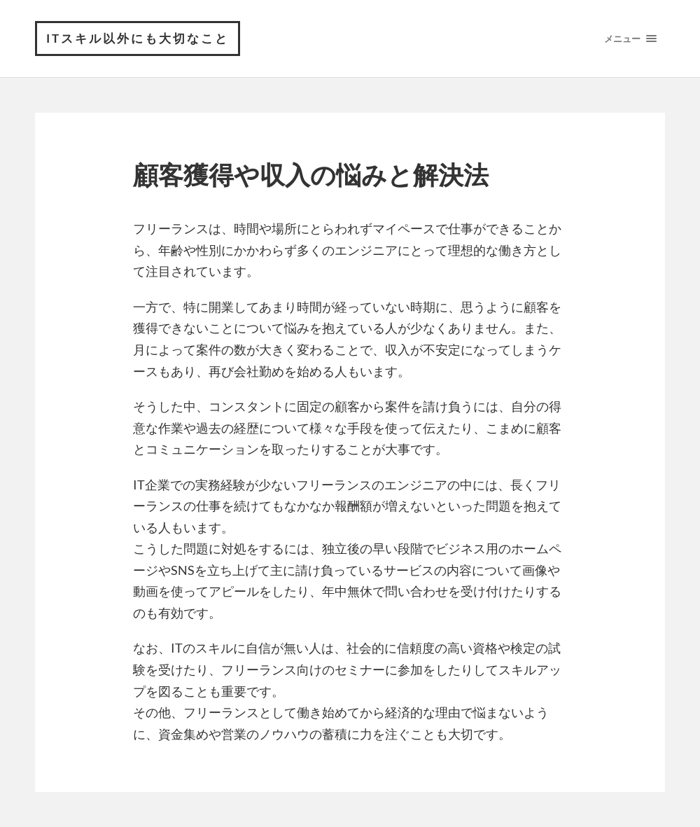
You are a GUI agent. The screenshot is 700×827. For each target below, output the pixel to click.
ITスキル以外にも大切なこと (137, 38)
